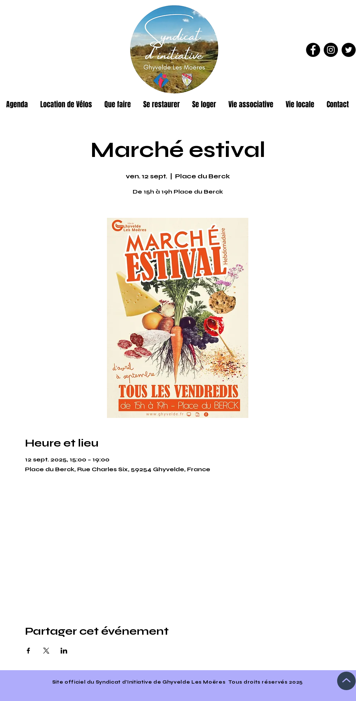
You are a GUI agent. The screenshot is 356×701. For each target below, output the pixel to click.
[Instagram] (331, 50)
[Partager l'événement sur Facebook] (28, 651)
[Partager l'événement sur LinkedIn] (64, 651)
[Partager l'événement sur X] (46, 651)
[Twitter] (348, 50)
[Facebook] (313, 50)
